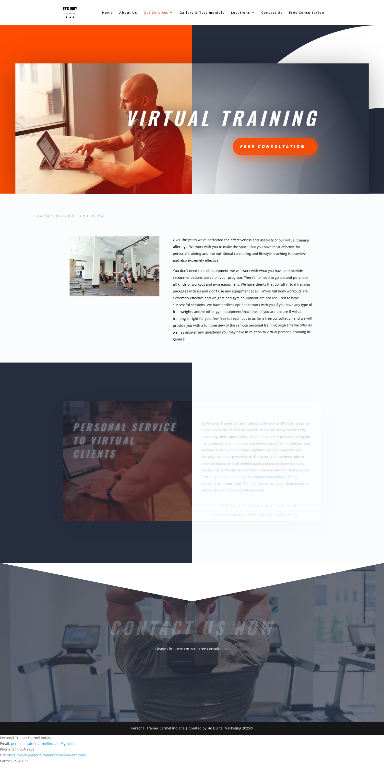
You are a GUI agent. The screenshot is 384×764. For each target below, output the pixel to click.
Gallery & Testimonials (202, 13)
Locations (240, 13)
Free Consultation (306, 13)
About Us (128, 13)
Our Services (156, 13)
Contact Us (272, 13)
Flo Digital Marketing (224, 728)
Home (107, 13)
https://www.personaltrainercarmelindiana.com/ (46, 755)
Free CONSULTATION (236, 146)
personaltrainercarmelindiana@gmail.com (46, 743)
